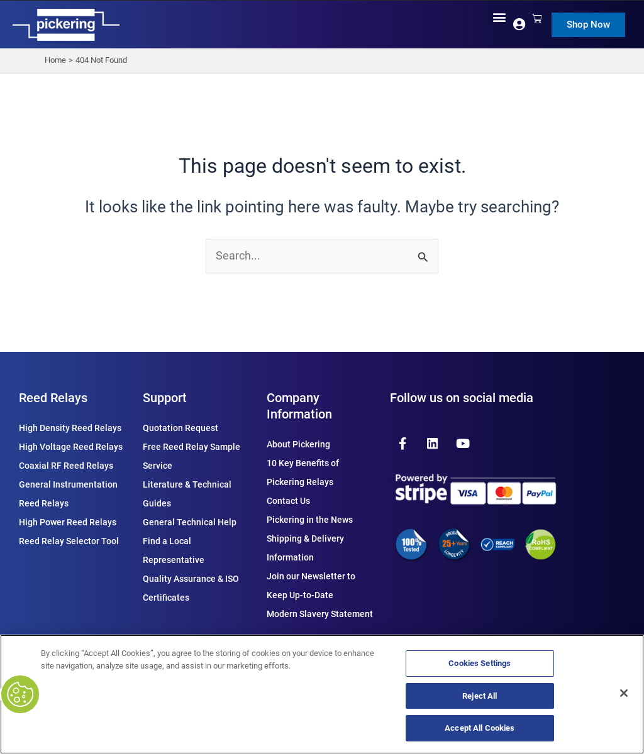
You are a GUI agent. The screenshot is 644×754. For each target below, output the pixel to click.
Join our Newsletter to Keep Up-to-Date (311, 585)
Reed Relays (53, 397)
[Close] (624, 693)
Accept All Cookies (479, 728)
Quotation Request (180, 428)
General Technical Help (189, 522)
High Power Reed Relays (67, 522)
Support (165, 397)
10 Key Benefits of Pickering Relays (303, 472)
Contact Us (288, 501)
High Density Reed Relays (70, 428)
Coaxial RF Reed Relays (66, 466)
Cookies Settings (479, 663)
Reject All (479, 696)
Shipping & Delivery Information (305, 547)
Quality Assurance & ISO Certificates (191, 588)
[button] (499, 17)
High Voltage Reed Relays (71, 447)
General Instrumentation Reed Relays (68, 493)
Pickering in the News (310, 520)
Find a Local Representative (173, 550)
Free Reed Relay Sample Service (191, 456)
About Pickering (298, 444)
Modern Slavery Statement (320, 614)
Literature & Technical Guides (187, 493)
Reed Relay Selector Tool (69, 541)
